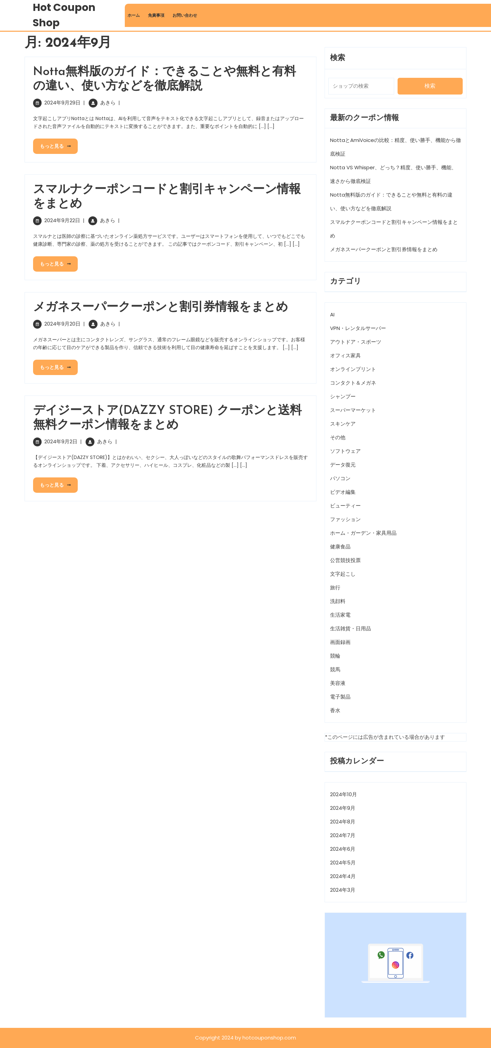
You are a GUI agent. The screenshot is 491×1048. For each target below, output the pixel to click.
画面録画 (340, 642)
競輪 (335, 655)
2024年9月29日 (62, 102)
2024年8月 (342, 821)
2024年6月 (342, 848)
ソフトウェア (345, 451)
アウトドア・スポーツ (355, 341)
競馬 (335, 669)
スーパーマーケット (353, 410)
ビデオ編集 (343, 492)
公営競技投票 (345, 560)
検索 (337, 58)
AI (332, 314)
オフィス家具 (345, 355)
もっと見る (52, 144)
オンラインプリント (353, 369)
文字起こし (343, 573)
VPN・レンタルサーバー (358, 328)
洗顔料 (337, 601)
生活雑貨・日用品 (350, 628)
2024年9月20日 (62, 323)
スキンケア (343, 423)
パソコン (340, 478)
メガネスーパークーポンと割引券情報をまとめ (160, 308)
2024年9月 (342, 808)
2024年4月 (343, 876)
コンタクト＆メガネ (353, 382)
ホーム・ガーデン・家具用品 (363, 532)
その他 (337, 437)
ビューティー (345, 505)
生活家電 (340, 614)
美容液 (337, 683)
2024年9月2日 (60, 441)
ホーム (134, 15)
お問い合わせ (185, 15)
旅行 (335, 587)
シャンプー (343, 396)
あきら (108, 102)
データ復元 (343, 464)
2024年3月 (342, 889)
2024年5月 (343, 862)
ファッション (345, 519)
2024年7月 (342, 835)
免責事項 (156, 15)
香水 (335, 710)
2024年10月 (343, 794)
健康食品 (340, 546)
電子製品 (340, 696)
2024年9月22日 (62, 220)
